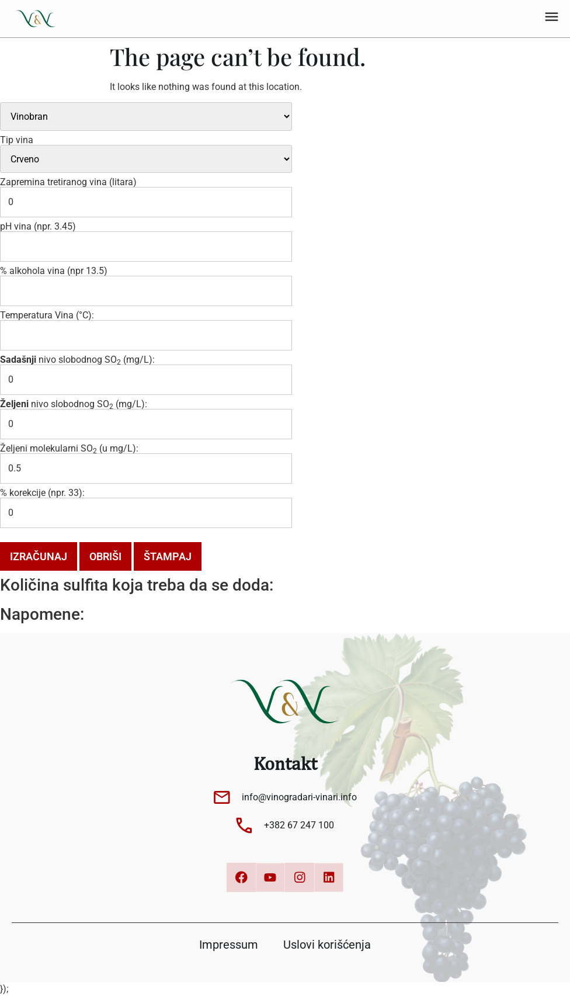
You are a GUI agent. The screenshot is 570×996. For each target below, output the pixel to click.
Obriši (105, 556)
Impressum (228, 945)
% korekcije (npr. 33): (42, 493)
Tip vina (16, 140)
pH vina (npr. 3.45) (38, 226)
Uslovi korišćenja (327, 945)
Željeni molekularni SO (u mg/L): (69, 448)
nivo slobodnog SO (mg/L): (77, 360)
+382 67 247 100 (299, 825)
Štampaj (168, 556)
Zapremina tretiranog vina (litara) (68, 182)
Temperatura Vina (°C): (47, 315)
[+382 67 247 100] (244, 825)
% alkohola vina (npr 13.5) (53, 271)
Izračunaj (38, 556)
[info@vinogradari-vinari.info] (222, 797)
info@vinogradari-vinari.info (299, 797)
